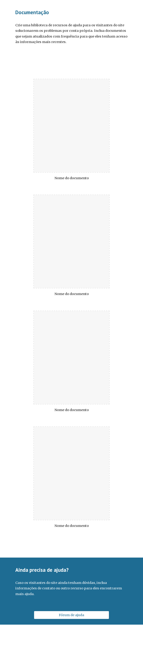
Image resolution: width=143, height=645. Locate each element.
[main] (71, 12)
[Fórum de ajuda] (71, 615)
